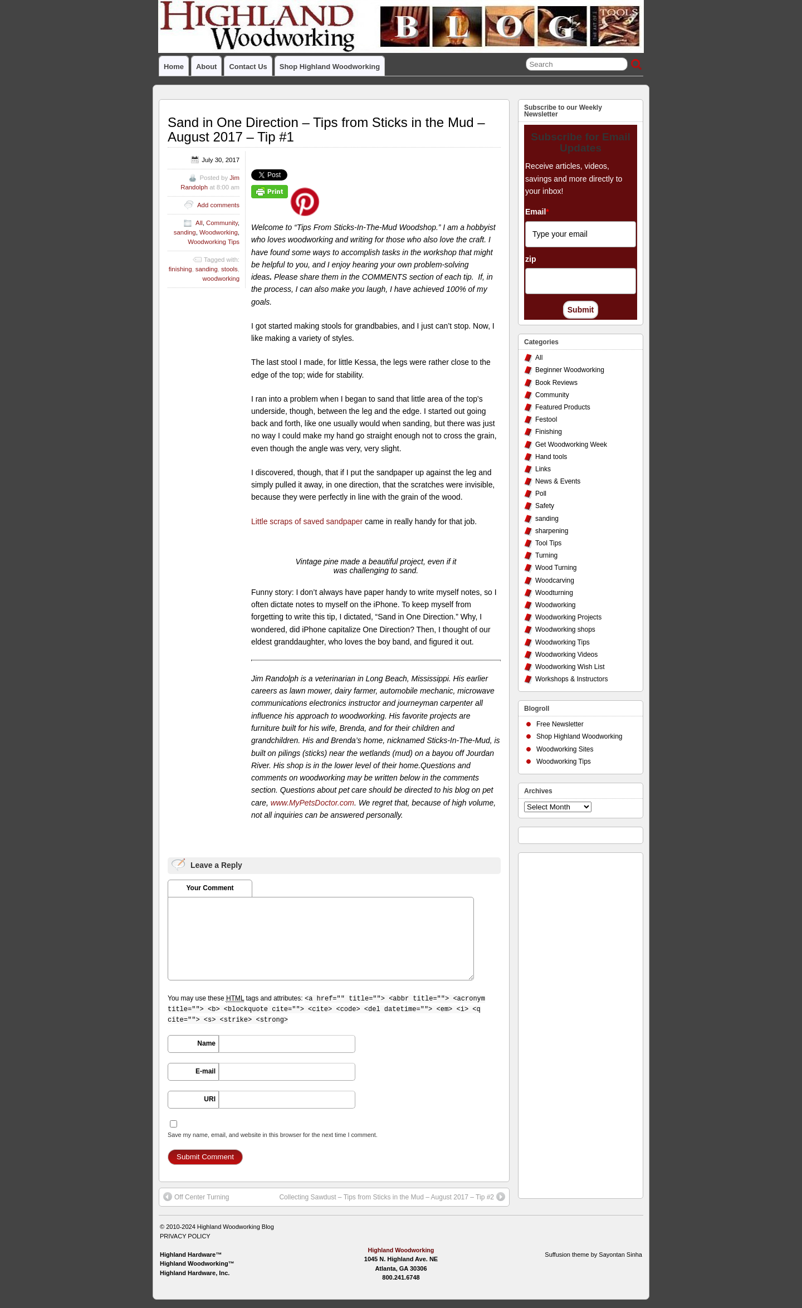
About (206, 66)
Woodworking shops (565, 629)
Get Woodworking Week (571, 444)
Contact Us (248, 66)
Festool (546, 419)
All (199, 222)
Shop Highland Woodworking (330, 66)
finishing (180, 269)
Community (222, 222)
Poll (540, 493)
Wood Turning (556, 568)
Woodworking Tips (213, 241)
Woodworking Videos (566, 654)
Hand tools (551, 457)
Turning (546, 555)
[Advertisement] (568, 1023)
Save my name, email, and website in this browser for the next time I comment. (273, 1134)
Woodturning (554, 593)
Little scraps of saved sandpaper (307, 521)
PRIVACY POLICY (185, 1236)
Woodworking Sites (565, 749)
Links (543, 469)
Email (537, 211)
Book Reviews (556, 383)
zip (530, 259)
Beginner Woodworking (569, 370)
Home (174, 66)
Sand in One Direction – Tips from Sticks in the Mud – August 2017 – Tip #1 (326, 129)
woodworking (221, 278)
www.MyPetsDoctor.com (312, 802)
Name (206, 1043)
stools (229, 269)
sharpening (551, 531)
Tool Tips (548, 543)
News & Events (557, 481)
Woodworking (218, 232)
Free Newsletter (560, 724)
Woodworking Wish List (570, 667)
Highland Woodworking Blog (235, 1226)
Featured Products (562, 407)
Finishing (548, 432)
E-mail (205, 1071)
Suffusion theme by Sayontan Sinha (593, 1254)
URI (210, 1099)
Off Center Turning (196, 1196)
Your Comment (209, 888)
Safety (544, 506)
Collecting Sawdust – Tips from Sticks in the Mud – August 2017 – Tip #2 (392, 1196)
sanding (185, 232)
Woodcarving (554, 580)
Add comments (218, 205)
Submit (581, 309)
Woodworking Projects (568, 617)
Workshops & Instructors (571, 679)
